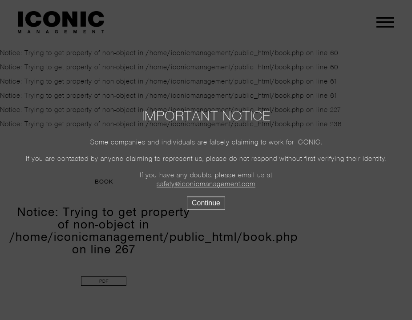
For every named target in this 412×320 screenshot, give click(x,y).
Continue (206, 203)
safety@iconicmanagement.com (206, 184)
